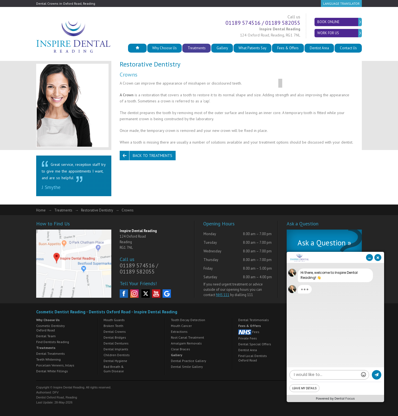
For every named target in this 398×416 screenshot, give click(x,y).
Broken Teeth (113, 326)
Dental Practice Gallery (188, 361)
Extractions (179, 331)
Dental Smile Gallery (187, 367)
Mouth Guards (114, 320)
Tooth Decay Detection (188, 320)
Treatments (197, 48)
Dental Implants (116, 349)
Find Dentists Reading (52, 342)
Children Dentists (117, 355)
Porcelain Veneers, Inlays (55, 365)
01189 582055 (282, 22)
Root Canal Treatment (187, 337)
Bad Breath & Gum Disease (114, 369)
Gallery (222, 48)
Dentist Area (319, 48)
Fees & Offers (288, 48)
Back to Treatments (152, 155)
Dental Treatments (50, 353)
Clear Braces (180, 349)
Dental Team (46, 336)
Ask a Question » (324, 242)
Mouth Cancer (181, 326)
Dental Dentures (116, 343)
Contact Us (348, 48)
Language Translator (341, 3)
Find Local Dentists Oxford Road (252, 358)
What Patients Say (252, 48)
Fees (248, 332)
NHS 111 (222, 294)
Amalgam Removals (186, 343)
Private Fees (247, 338)
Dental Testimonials (253, 320)
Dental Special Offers (254, 344)
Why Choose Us (164, 48)
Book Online (328, 21)
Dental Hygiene (115, 361)
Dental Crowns (115, 331)
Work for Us (328, 33)
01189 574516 (243, 22)
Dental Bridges (115, 337)
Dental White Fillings (52, 371)
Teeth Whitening (48, 359)
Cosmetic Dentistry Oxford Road (50, 328)
